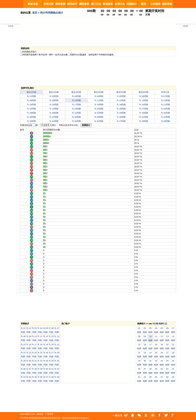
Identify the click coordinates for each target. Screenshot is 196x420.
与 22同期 (31, 109)
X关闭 (11, 26)
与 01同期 (31, 96)
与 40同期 (121, 117)
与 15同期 (31, 104)
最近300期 (76, 92)
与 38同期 (76, 117)
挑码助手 (72, 4)
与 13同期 (143, 100)
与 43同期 (31, 121)
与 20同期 (143, 104)
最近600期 (143, 92)
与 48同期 (143, 121)
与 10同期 (76, 100)
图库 (143, 4)
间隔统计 (132, 4)
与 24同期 (76, 109)
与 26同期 (121, 109)
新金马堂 (33, 4)
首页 (34, 12)
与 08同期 (31, 100)
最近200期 (54, 92)
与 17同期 (76, 104)
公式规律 (155, 4)
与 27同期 (143, 109)
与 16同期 (53, 104)
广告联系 (49, 414)
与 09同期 (53, 100)
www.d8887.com (27, 414)
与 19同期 (121, 104)
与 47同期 (121, 121)
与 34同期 (143, 113)
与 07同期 (165, 96)
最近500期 (121, 92)
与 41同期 (143, 117)
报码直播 (60, 4)
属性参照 (84, 4)
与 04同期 (98, 96)
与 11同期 (98, 100)
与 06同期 (143, 96)
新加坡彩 (108, 4)
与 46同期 (98, 121)
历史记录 (49, 4)
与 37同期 (53, 117)
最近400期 (99, 92)
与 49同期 (165, 121)
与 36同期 (31, 117)
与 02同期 (53, 96)
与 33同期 (121, 113)
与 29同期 (31, 113)
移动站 (40, 414)
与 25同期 (98, 109)
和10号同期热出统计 (51, 12)
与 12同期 (121, 100)
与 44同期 (53, 121)
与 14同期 (165, 100)
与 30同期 (53, 113)
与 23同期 (53, 109)
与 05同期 (121, 96)
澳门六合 (96, 4)
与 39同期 (98, 117)
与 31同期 (76, 113)
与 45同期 (76, 121)
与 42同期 (165, 117)
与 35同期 (165, 113)
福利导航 (167, 4)
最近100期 (31, 92)
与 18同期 (98, 104)
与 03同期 (76, 96)
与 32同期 (98, 113)
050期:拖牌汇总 (158, 323)
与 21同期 (165, 104)
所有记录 (165, 92)
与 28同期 (165, 109)
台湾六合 (120, 4)
